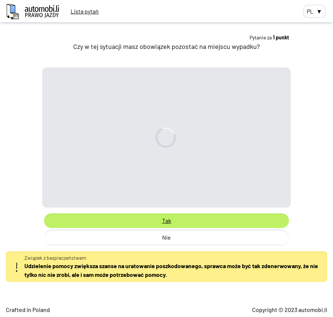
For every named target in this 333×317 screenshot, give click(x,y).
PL (314, 11)
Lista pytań (85, 11)
